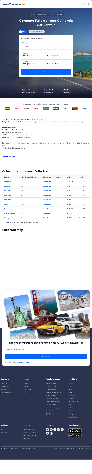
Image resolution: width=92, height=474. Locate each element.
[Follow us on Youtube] (47, 433)
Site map (4, 448)
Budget (70, 389)
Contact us (5, 386)
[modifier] (54, 55)
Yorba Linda (8, 209)
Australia (26, 383)
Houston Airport (51, 395)
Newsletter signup (30, 432)
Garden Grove (9, 213)
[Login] (84, 4)
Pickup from (24, 42)
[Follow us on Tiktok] (62, 429)
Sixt (69, 411)
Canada (26, 386)
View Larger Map (8, 156)
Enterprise (71, 395)
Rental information (30, 435)
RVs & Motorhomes (36, 31)
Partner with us (6, 392)
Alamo (70, 383)
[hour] (47, 55)
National (71, 408)
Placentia (7, 191)
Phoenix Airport (51, 405)
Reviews (3, 389)
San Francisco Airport (53, 408)
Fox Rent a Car (73, 402)
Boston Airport (51, 383)
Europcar (71, 399)
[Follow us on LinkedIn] (51, 433)
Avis (69, 386)
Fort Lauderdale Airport (54, 392)
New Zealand (28, 389)
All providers (72, 417)
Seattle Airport (51, 411)
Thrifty (70, 414)
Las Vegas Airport (52, 399)
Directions (47, 182)
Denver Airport (51, 389)
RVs (2, 429)
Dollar (70, 392)
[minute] (51, 55)
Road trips (27, 438)
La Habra (7, 200)
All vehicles (4, 432)
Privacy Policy (24, 362)
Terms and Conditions (28, 448)
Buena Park (8, 195)
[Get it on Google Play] (74, 435)
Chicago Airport (51, 386)
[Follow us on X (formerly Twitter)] (58, 429)
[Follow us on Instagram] (51, 429)
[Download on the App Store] (74, 430)
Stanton (7, 204)
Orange (7, 218)
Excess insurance (29, 429)
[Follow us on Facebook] (47, 429)
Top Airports (50, 414)
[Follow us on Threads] (54, 429)
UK (24, 392)
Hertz (70, 405)
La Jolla (7, 186)
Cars (22, 31)
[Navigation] (88, 4)
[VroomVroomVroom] (14, 4)
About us (4, 383)
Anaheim (7, 182)
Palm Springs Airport (53, 402)
